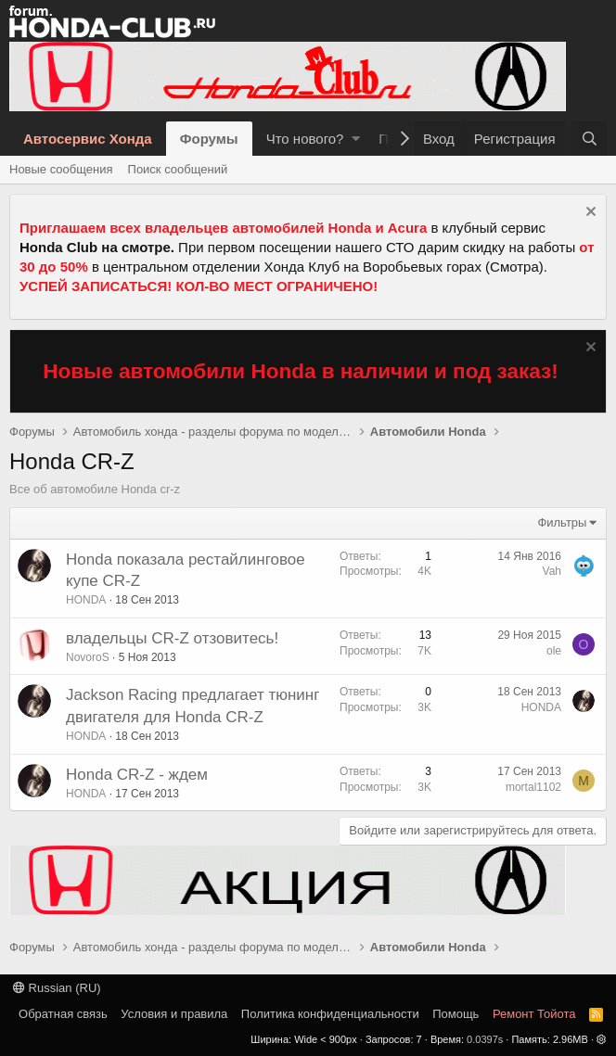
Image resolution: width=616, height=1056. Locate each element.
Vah (552, 571)
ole (553, 650)
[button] (356, 138)
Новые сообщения (61, 169)
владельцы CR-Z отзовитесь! (172, 638)
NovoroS (87, 657)
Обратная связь (63, 1014)
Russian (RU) (57, 988)
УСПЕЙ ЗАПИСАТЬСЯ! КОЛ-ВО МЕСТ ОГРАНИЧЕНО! (198, 286)
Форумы (209, 138)
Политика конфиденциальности (330, 1014)
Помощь (455, 1014)
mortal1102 (533, 787)
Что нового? (305, 138)
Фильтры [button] (561, 522)
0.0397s (485, 1039)
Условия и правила (174, 1014)
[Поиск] (589, 138)
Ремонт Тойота (534, 1014)
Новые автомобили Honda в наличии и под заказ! (300, 371)
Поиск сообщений (178, 169)
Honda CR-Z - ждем (137, 774)
